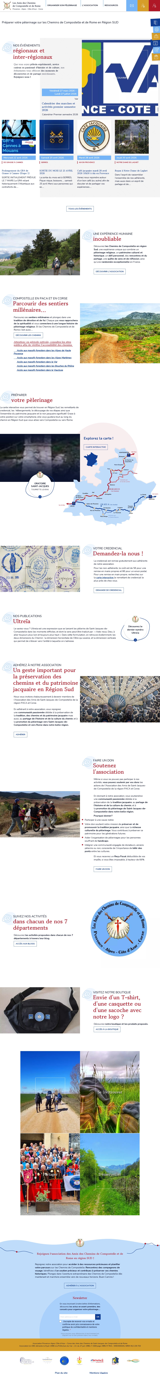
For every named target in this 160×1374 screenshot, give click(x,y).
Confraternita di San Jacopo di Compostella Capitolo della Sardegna (79, 1360)
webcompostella (133, 1360)
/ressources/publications (135, 628)
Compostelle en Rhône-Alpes (64, 1360)
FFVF (115, 1360)
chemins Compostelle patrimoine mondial (27, 1360)
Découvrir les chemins (28, 335)
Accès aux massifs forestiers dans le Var (37, 361)
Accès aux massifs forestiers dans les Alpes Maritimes (44, 357)
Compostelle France (47, 1360)
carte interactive (105, 577)
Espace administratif (154, 5)
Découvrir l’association (110, 271)
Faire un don (103, 869)
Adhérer (20, 734)
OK (97, 1317)
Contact (132, 5)
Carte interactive (96, 447)
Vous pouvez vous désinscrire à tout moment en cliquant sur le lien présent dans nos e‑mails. (80, 1334)
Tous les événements (80, 208)
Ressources (111, 5)
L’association (90, 5)
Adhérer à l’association (80, 1285)
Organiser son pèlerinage (62, 5)
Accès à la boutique (107, 1029)
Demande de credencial (109, 590)
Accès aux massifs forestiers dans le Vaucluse (40, 370)
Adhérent (143, 5)
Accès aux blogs (25, 943)
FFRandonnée (97, 1360)
